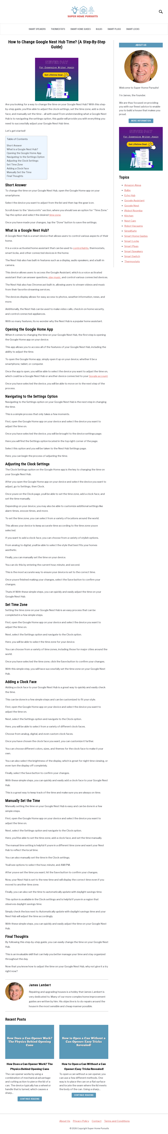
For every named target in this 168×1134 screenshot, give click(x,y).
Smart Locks (132, 29)
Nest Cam (130, 220)
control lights (80, 248)
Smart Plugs (114, 29)
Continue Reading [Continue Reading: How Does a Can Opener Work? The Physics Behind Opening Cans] (29, 1099)
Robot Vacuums (133, 225)
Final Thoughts (15, 176)
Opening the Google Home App (24, 153)
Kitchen (128, 215)
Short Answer (14, 145)
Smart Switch (132, 256)
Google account (98, 376)
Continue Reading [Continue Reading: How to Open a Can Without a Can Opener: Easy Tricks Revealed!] (83, 1095)
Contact (96, 1121)
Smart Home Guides (80, 29)
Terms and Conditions (117, 1121)
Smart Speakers (37, 29)
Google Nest (131, 205)
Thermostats (58, 29)
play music (55, 277)
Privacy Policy (81, 1121)
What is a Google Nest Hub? (22, 149)
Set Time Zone (15, 164)
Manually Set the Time (19, 172)
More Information (141, 121)
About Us (64, 1121)
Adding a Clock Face (18, 168)
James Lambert (40, 985)
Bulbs (99, 29)
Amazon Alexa (132, 185)
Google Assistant (134, 200)
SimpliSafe (130, 230)
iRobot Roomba (133, 210)
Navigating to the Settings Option (25, 156)
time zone (55, 214)
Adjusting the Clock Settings (22, 160)
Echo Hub (129, 195)
